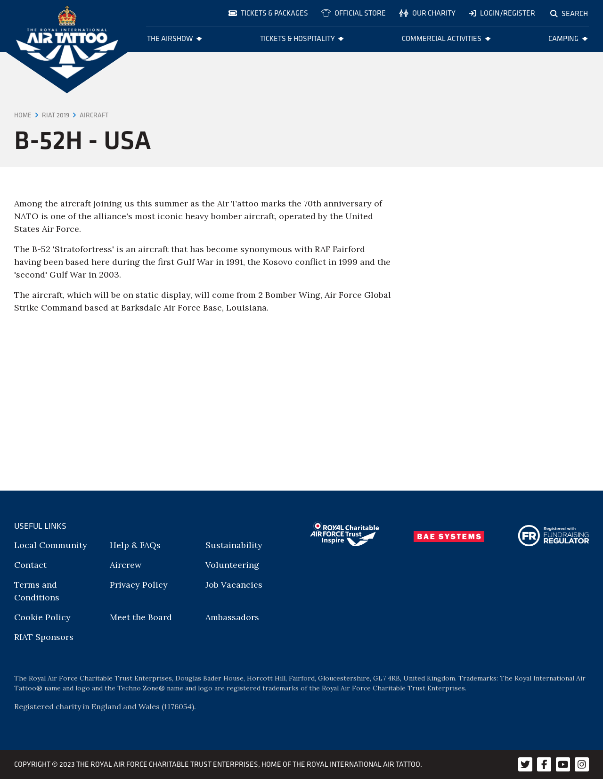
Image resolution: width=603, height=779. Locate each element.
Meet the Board (141, 617)
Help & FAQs (135, 545)
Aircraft (94, 115)
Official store (353, 13)
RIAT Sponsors (43, 636)
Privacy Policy (139, 584)
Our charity (427, 13)
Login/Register (502, 13)
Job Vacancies (233, 584)
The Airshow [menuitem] (175, 38)
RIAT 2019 (55, 115)
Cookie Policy (42, 617)
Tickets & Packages (268, 13)
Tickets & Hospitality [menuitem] (302, 38)
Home (23, 115)
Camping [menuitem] (568, 38)
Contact (30, 564)
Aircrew (125, 564)
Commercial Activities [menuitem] (446, 38)
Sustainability (233, 545)
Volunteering (232, 564)
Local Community (50, 545)
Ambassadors (232, 617)
